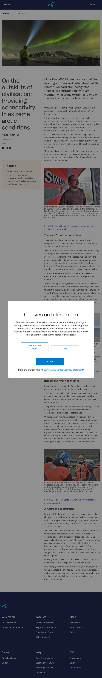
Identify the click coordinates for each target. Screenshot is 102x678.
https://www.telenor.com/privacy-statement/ (62, 370)
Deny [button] (65, 349)
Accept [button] (50, 361)
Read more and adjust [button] (34, 347)
